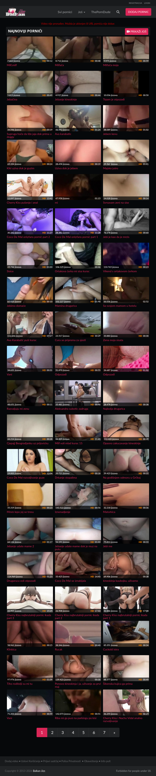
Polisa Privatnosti (71, 761)
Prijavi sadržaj (51, 761)
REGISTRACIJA (135, 3)
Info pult (106, 761)
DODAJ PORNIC (138, 11)
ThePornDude (101, 12)
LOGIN (147, 3)
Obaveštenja (91, 761)
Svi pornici (65, 12)
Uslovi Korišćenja (30, 761)
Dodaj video (11, 761)
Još (81, 12)
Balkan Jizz (39, 770)
